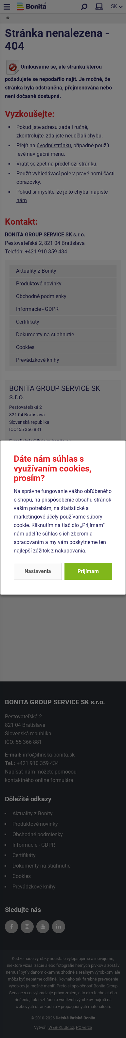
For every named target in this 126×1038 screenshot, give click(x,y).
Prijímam (88, 571)
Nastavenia (38, 571)
